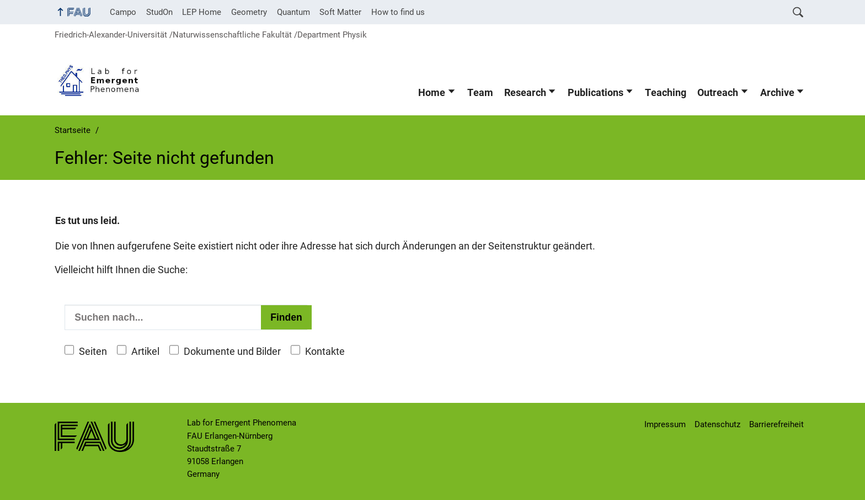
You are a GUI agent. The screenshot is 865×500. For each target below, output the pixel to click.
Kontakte (325, 351)
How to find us (398, 12)
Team (480, 92)
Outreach (717, 92)
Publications (595, 92)
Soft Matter (340, 12)
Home (431, 92)
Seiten (93, 351)
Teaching (665, 92)
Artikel (145, 351)
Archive (777, 92)
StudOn (159, 12)
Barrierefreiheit (776, 424)
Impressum (665, 424)
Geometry (249, 12)
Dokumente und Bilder (232, 351)
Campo (123, 12)
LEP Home (201, 12)
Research (525, 92)
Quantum (293, 12)
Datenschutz (717, 424)
